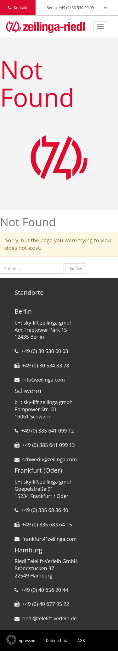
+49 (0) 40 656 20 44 (44, 590)
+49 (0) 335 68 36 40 (44, 510)
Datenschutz (57, 640)
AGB (81, 640)
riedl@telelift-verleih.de (49, 618)
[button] (11, 639)
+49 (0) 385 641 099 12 (47, 430)
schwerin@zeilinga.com (49, 459)
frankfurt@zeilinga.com (49, 539)
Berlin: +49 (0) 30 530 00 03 (70, 7)
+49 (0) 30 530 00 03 (44, 351)
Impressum (27, 640)
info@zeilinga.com (43, 379)
